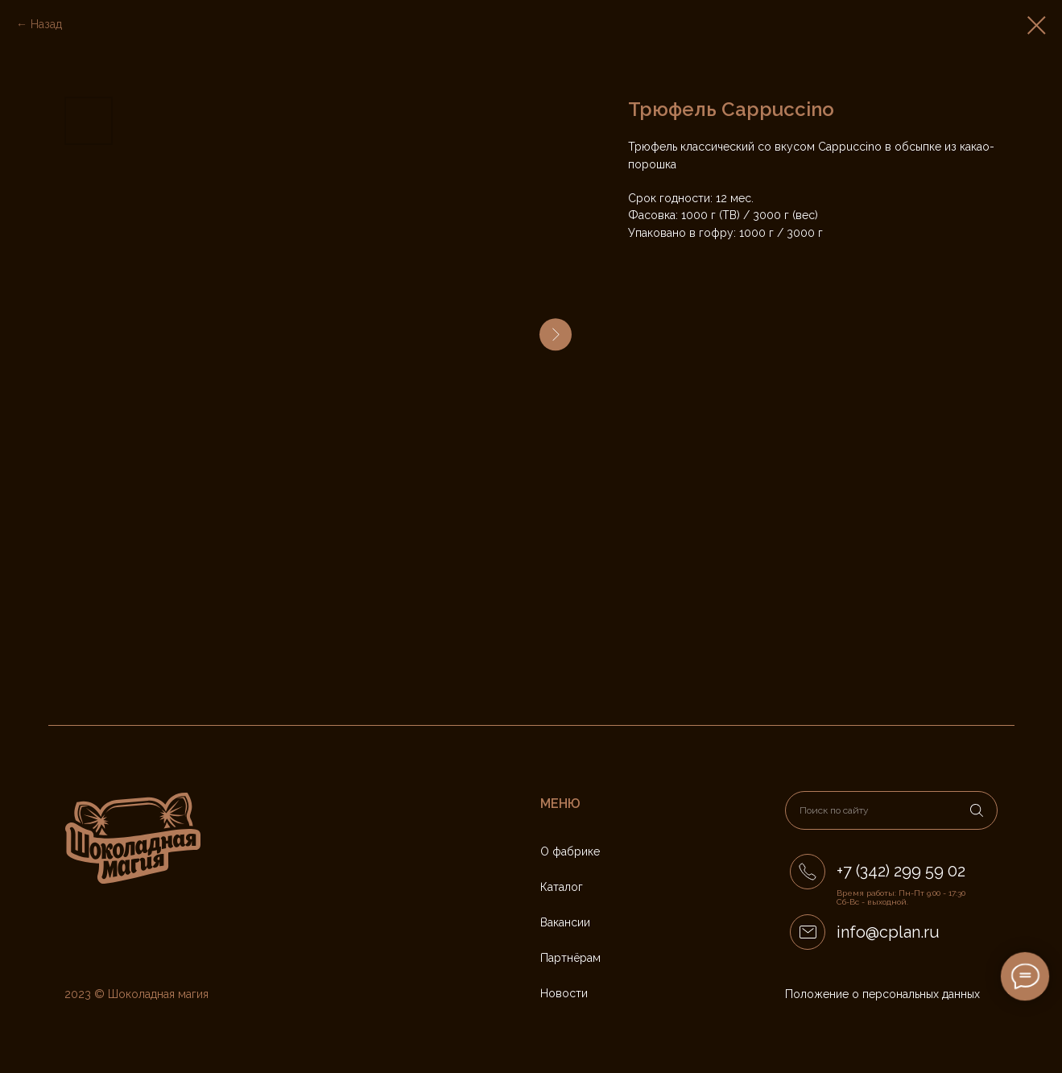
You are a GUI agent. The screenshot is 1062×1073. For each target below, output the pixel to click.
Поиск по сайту (834, 810)
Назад (46, 24)
